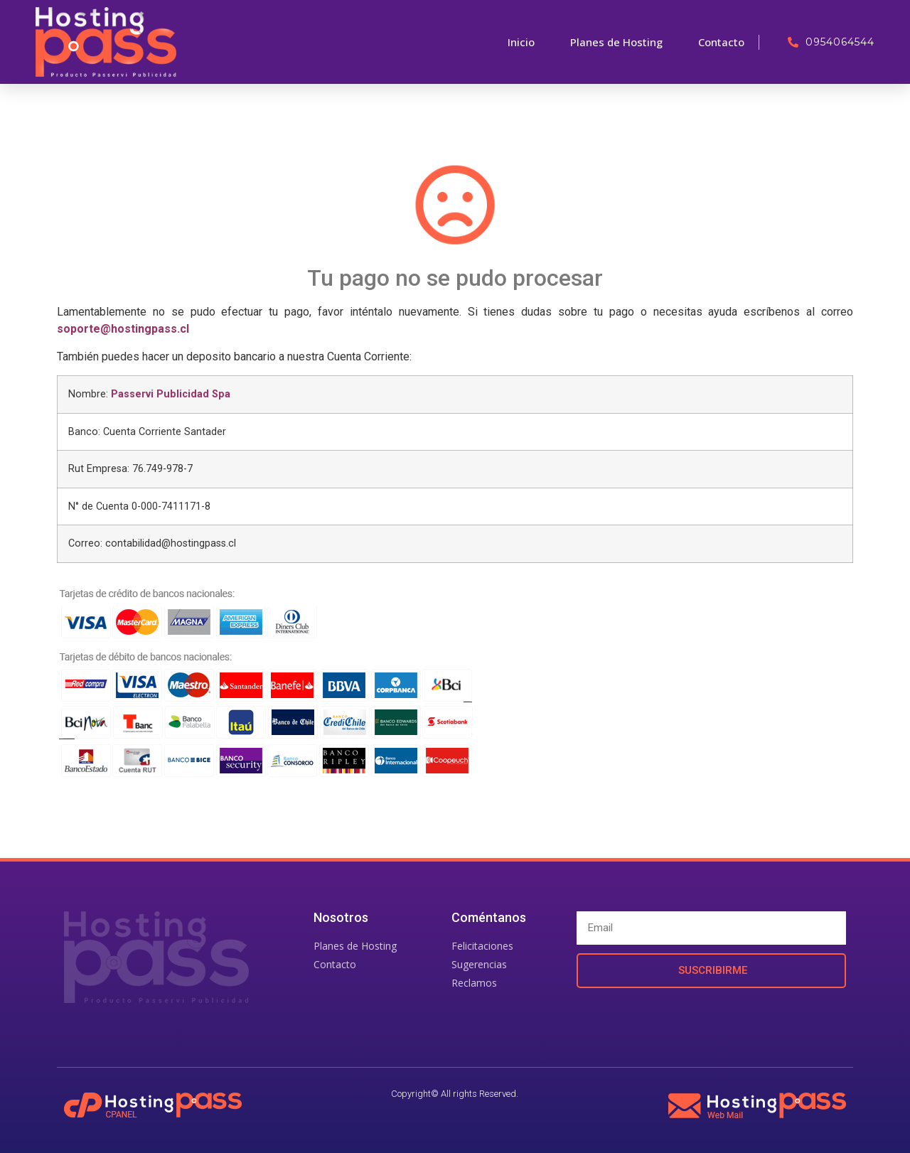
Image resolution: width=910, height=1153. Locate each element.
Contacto (721, 42)
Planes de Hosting (616, 42)
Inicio (521, 42)
